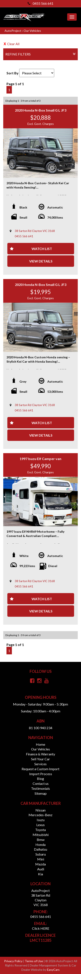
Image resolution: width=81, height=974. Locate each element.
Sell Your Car (40, 759)
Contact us (41, 783)
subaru (40, 854)
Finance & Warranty (40, 754)
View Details (40, 261)
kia (40, 874)
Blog (40, 778)
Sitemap (41, 793)
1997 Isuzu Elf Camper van (40, 459)
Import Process (40, 774)
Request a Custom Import (40, 769)
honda (40, 844)
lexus (40, 825)
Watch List (42, 249)
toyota (40, 830)
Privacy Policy (13, 961)
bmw (40, 839)
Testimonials (40, 788)
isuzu (40, 820)
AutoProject (13, 30)
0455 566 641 (40, 3)
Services (40, 764)
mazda (40, 864)
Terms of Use (34, 961)
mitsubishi (41, 835)
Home (40, 744)
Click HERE (40, 928)
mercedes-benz (40, 815)
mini (40, 859)
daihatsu (40, 849)
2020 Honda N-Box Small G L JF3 (40, 110)
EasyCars (53, 969)
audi (40, 869)
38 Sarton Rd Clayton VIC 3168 (35, 231)
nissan (40, 810)
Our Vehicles (32, 30)
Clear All (13, 44)
